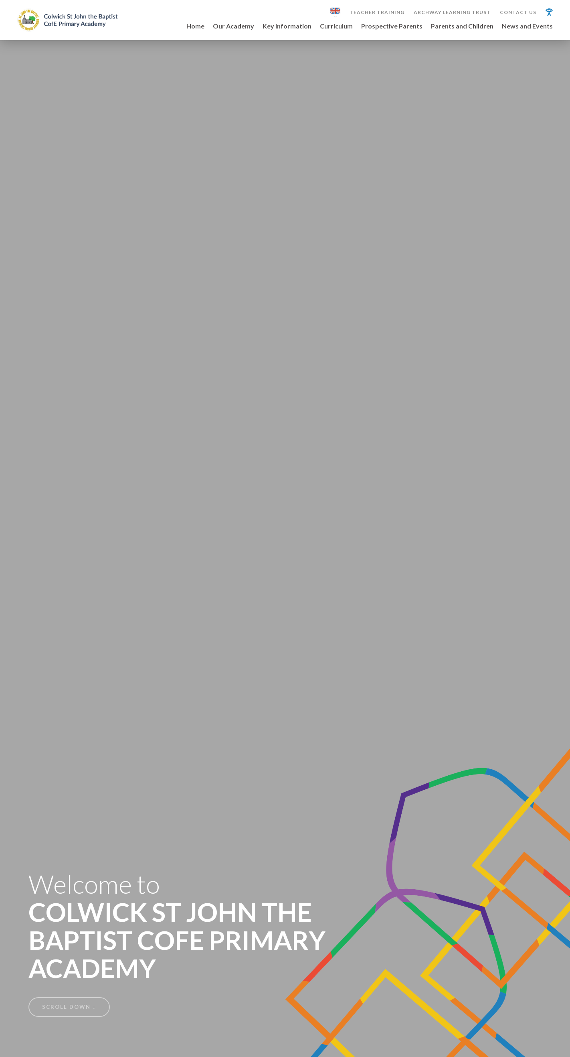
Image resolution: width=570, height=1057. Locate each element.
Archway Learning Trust (452, 12)
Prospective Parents (391, 26)
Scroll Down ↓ (69, 1007)
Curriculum (336, 26)
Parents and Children (462, 26)
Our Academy (233, 26)
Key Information (287, 26)
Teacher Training (377, 12)
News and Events (527, 26)
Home (195, 26)
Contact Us (518, 12)
